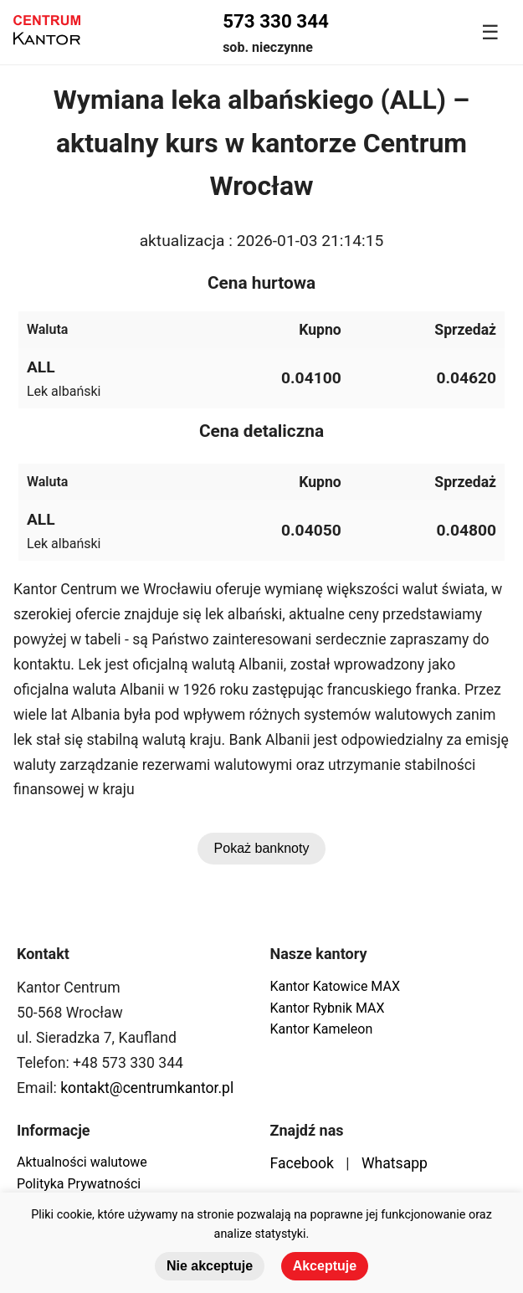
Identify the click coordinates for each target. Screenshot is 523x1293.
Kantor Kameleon (321, 1029)
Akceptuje (324, 1266)
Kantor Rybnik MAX (327, 1008)
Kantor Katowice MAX (335, 986)
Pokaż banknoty (262, 848)
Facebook (302, 1163)
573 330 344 (276, 21)
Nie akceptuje (210, 1266)
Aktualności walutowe (82, 1162)
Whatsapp (394, 1163)
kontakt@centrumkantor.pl (146, 1088)
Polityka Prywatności (79, 1184)
